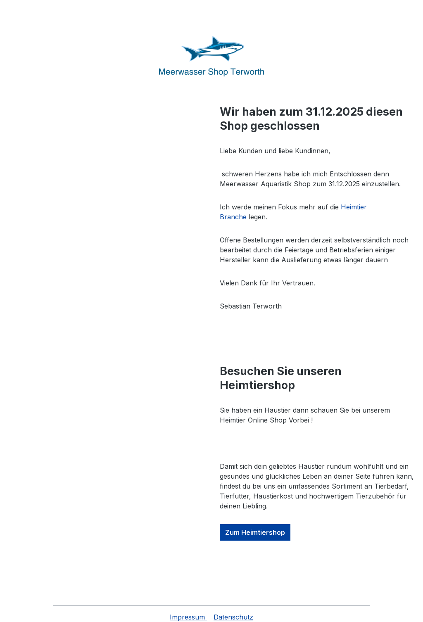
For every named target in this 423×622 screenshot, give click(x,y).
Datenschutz (233, 617)
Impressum (188, 617)
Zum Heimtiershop (255, 532)
